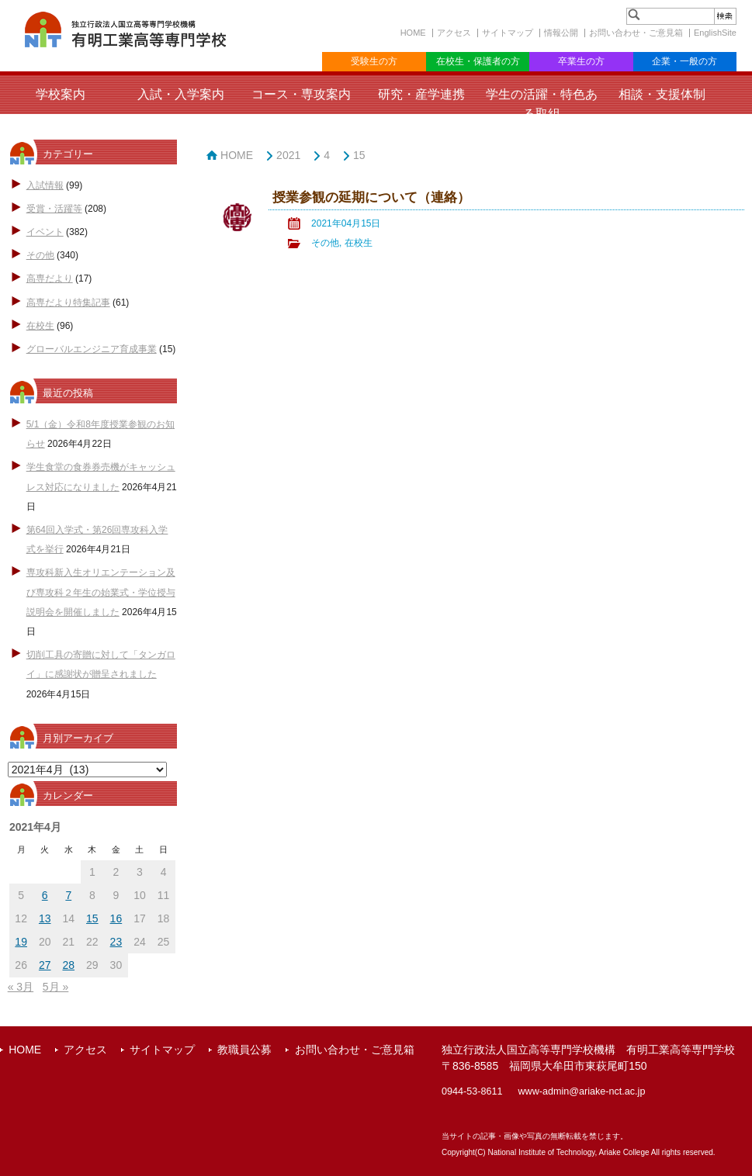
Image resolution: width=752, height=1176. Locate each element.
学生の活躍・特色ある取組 (542, 104)
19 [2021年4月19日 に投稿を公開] (21, 942)
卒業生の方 (581, 61)
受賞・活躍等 (54, 208)
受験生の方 (374, 61)
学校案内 (60, 94)
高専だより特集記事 (68, 302)
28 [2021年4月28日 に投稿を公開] (68, 965)
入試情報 (45, 185)
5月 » (55, 987)
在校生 (40, 325)
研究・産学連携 (421, 94)
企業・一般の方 (684, 61)
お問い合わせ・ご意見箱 (636, 32)
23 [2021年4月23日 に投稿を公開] (116, 942)
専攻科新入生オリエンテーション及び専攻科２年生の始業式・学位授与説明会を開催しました (100, 592)
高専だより (49, 278)
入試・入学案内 (180, 94)
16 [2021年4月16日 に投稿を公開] (116, 918)
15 (359, 155)
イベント (45, 232)
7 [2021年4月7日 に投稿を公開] (68, 895)
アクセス (454, 32)
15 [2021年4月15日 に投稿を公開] (92, 918)
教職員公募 (244, 1049)
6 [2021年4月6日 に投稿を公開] (45, 895)
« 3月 (20, 987)
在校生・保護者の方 (478, 61)
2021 (288, 155)
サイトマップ (507, 32)
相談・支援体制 (662, 94)
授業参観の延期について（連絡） (371, 197)
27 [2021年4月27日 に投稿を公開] (45, 965)
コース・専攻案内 (301, 94)
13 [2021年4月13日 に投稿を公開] (45, 918)
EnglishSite (715, 32)
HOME (413, 32)
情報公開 (561, 32)
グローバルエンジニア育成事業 (91, 349)
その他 (40, 255)
